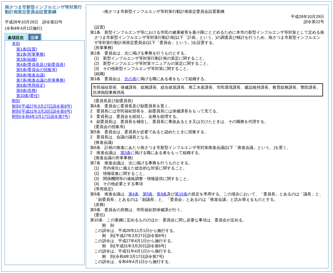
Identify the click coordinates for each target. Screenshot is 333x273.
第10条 (181, 194)
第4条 (133, 194)
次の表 (130, 78)
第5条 (148, 194)
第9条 (162, 194)
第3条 (125, 152)
